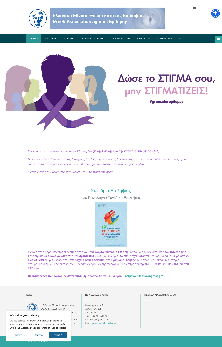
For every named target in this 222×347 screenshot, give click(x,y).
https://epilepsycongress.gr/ (144, 276)
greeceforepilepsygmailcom (106, 323)
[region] (38, 325)
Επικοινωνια (164, 38)
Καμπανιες (143, 38)
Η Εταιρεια (51, 38)
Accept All (58, 334)
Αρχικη (34, 38)
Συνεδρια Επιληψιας (94, 38)
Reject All (39, 334)
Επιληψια (69, 38)
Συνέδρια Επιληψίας (111, 190)
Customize (19, 334)
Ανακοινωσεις (121, 38)
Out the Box (42, 341)
